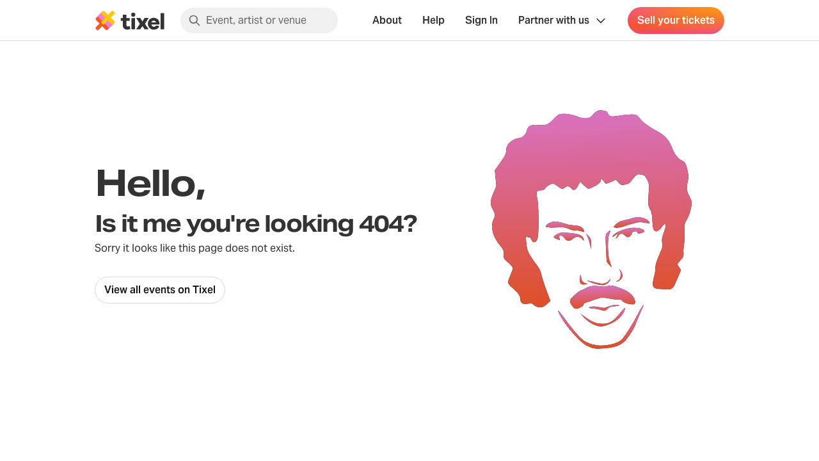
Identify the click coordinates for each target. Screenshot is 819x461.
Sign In (481, 20)
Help (433, 20)
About (387, 20)
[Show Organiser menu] (562, 20)
